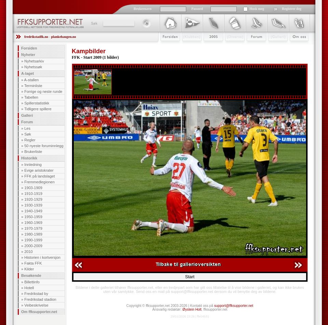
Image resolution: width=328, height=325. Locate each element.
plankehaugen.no (63, 37)
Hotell (29, 288)
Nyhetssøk (33, 67)
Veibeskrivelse (36, 305)
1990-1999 (33, 240)
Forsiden (167, 46)
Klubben (188, 46)
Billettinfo (32, 282)
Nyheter (28, 55)
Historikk (29, 158)
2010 (28, 252)
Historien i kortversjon (42, 257)
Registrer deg (291, 9)
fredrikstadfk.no (36, 37)
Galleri (273, 46)
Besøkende (31, 275)
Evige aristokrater (39, 170)
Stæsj (229, 46)
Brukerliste (33, 152)
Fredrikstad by (36, 294)
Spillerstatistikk (36, 103)
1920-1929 (33, 199)
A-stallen (31, 80)
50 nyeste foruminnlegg (43, 146)
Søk (93, 23)
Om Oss (296, 46)
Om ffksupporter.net (39, 312)
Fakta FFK (33, 263)
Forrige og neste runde (43, 91)
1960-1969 (33, 223)
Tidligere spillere (38, 109)
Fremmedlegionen (39, 182)
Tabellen (31, 97)
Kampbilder (89, 51)
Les (27, 128)
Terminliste (33, 86)
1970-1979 (33, 228)
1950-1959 (33, 217)
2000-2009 (33, 246)
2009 (207, 46)
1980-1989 (33, 234)
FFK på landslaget (39, 176)
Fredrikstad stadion (40, 299)
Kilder (29, 269)
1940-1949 (33, 211)
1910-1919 (33, 194)
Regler (29, 140)
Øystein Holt (191, 309)
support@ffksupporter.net (233, 306)
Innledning (33, 164)
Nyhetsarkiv (34, 61)
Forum (252, 46)
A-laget (27, 73)
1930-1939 (33, 205)
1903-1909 (33, 188)
